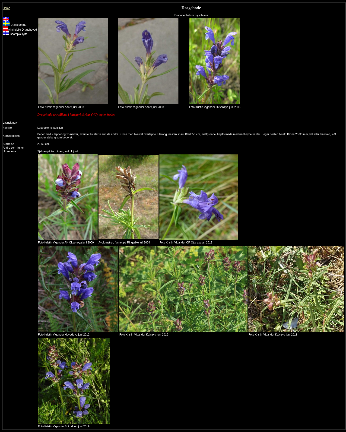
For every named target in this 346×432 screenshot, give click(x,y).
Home (6, 8)
